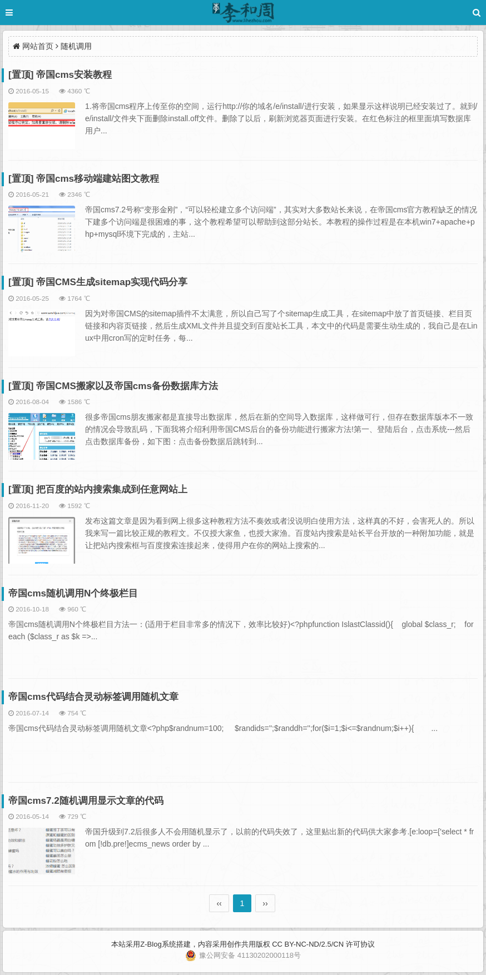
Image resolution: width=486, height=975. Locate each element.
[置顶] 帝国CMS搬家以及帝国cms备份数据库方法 (113, 386)
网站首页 (37, 46)
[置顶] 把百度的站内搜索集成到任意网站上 (97, 489)
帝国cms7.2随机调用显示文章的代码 (85, 800)
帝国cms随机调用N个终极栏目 (73, 593)
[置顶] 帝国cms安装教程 (60, 74)
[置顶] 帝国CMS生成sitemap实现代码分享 (97, 282)
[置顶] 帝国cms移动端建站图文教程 (83, 178)
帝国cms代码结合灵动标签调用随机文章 (93, 697)
